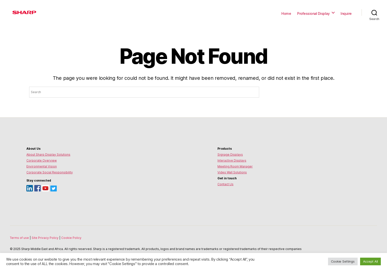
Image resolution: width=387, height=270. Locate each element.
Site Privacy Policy (45, 238)
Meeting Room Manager (235, 166)
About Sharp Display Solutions (48, 154)
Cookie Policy (71, 238)
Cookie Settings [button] (343, 261)
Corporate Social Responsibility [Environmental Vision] (49, 172)
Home (286, 14)
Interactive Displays (231, 160)
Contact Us (225, 184)
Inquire (346, 14)
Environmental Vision (41, 166)
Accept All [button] (370, 261)
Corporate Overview (41, 160)
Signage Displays (230, 154)
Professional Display (313, 14)
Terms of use (20, 238)
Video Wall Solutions (232, 172)
